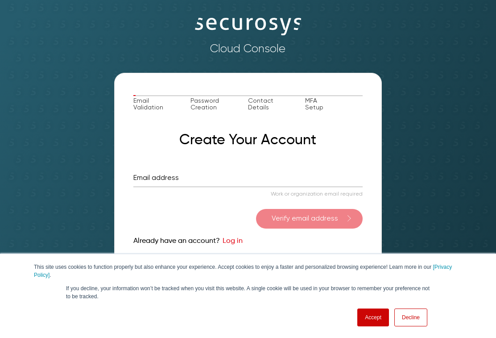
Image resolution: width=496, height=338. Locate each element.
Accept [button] (373, 317)
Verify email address (305, 218)
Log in (233, 241)
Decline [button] (411, 317)
